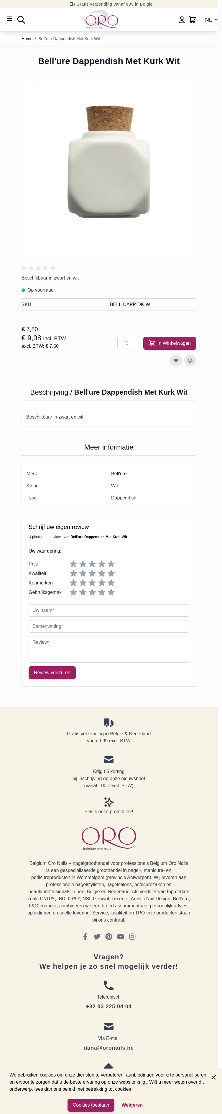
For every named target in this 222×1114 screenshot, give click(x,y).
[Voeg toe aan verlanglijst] (176, 360)
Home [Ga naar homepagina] (27, 38)
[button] (39, 268)
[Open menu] (9, 19)
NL (212, 20)
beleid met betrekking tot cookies (97, 1089)
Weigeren (132, 1105)
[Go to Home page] (99, 19)
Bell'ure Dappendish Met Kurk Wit (69, 38)
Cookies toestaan (91, 1105)
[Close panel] (213, 1077)
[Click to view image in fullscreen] (109, 168)
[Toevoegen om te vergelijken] (190, 360)
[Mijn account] (182, 19)
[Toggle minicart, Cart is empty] (192, 19)
